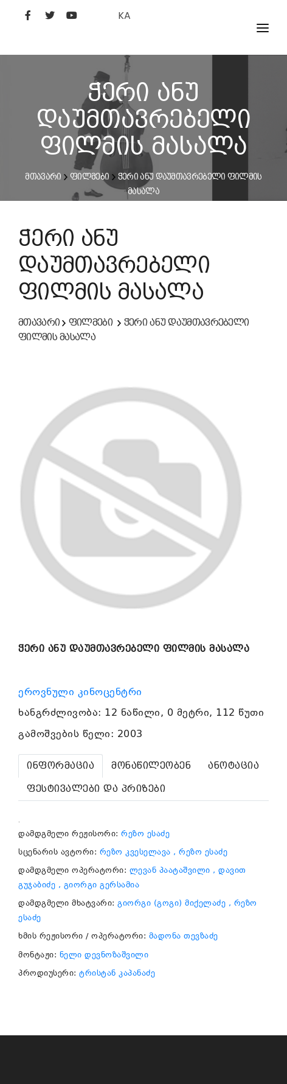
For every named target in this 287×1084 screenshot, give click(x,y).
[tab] (60, 766)
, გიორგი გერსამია (99, 884)
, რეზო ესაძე (200, 851)
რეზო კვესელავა (135, 851)
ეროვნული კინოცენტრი (81, 692)
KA (124, 16)
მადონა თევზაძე (183, 935)
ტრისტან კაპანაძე (117, 972)
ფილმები (89, 176)
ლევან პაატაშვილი (170, 870)
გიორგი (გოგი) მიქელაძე (171, 902)
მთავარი (43, 176)
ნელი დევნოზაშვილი (104, 954)
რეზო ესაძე (145, 833)
